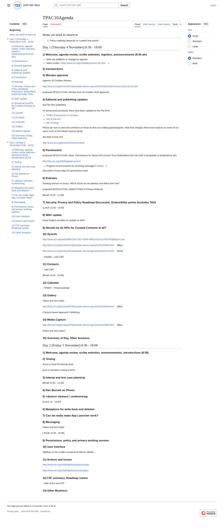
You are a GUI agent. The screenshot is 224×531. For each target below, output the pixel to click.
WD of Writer (52, 123)
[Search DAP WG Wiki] (86, 5)
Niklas (101, 166)
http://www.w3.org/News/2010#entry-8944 (63, 143)
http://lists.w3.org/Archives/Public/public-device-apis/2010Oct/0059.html (78, 245)
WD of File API (53, 119)
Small (195, 36)
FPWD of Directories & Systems (62, 115)
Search (124, 5)
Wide (195, 63)
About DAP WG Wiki (29, 511)
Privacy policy (13, 511)
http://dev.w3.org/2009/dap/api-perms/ (61, 161)
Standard (197, 41)
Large (195, 46)
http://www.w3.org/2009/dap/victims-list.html (84, 63)
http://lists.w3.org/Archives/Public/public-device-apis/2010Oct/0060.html (78, 325)
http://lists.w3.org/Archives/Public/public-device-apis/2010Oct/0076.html (78, 251)
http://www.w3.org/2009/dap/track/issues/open (66, 470)
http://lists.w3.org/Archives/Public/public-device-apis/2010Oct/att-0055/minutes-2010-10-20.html (90, 86)
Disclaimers (45, 511)
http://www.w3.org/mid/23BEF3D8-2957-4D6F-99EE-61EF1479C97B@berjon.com (84, 239)
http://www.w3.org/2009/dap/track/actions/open (66, 464)
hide (24, 24)
